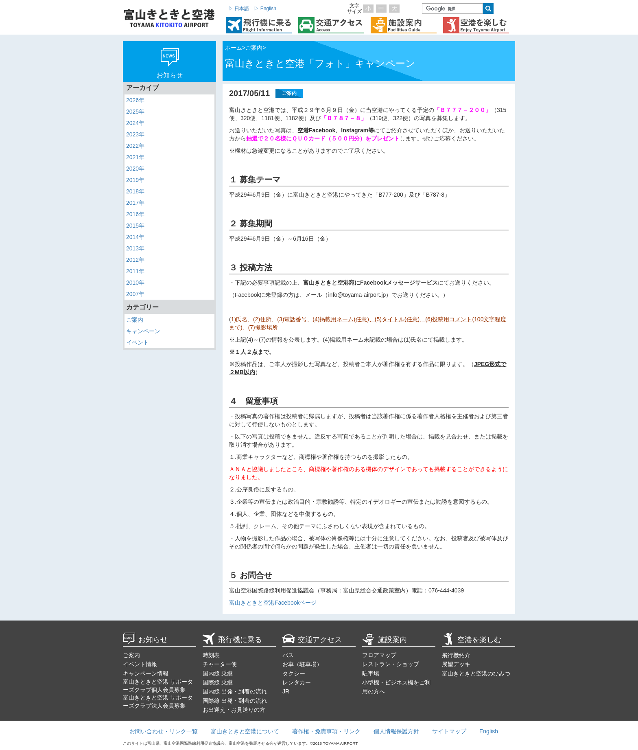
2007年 (135, 294)
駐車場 (370, 673)
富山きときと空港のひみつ (476, 673)
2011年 (135, 271)
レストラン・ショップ (390, 664)
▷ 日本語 (238, 8)
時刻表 (211, 655)
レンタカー (296, 682)
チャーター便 (220, 664)
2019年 (135, 180)
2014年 (135, 237)
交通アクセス (312, 640)
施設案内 (384, 640)
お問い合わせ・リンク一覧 (163, 731)
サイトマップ (449, 731)
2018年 (135, 191)
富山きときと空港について (245, 731)
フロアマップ (379, 655)
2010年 (135, 282)
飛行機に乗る (232, 640)
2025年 (135, 111)
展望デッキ (456, 664)
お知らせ (145, 640)
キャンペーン (143, 331)
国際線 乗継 (218, 682)
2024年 (135, 123)
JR (285, 691)
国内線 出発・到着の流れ (235, 691)
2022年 (135, 146)
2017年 (135, 203)
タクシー (293, 673)
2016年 (135, 214)
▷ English (265, 8)
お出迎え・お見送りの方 (234, 709)
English (488, 731)
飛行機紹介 (456, 655)
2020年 (135, 168)
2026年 (135, 100)
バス (288, 655)
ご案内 (134, 319)
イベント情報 (140, 664)
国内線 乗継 (218, 673)
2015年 (135, 225)
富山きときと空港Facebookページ (273, 602)
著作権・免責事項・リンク (326, 731)
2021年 (135, 157)
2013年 (135, 248)
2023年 (135, 134)
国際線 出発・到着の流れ (235, 700)
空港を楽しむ (471, 640)
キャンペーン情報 (145, 673)
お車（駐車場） (302, 664)
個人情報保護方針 (396, 731)
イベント (137, 342)
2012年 (135, 260)
